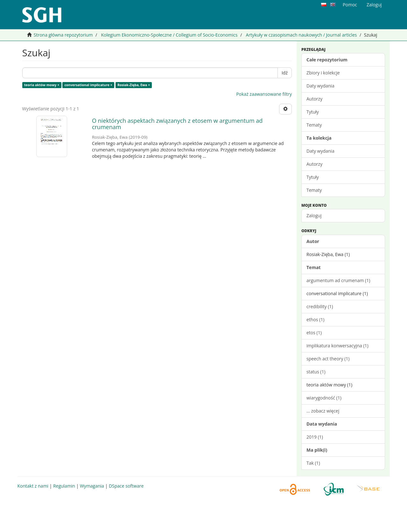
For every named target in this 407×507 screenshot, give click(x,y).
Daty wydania (320, 86)
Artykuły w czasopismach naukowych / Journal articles (301, 35)
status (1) (316, 372)
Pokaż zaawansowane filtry (264, 94)
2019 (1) (314, 437)
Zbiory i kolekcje (323, 73)
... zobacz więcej (322, 411)
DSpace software (126, 486)
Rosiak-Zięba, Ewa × (133, 85)
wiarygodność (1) (323, 398)
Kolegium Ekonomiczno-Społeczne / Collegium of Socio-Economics (169, 35)
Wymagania (92, 486)
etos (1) (314, 333)
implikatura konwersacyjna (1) (337, 346)
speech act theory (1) (328, 359)
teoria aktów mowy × (41, 85)
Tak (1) (313, 463)
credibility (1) (319, 306)
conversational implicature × (88, 85)
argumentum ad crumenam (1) (338, 280)
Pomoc (350, 5)
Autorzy (314, 99)
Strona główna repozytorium (63, 35)
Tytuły (312, 112)
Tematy (314, 125)
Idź (285, 73)
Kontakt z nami (33, 486)
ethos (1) (315, 319)
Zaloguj (313, 215)
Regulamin (64, 486)
